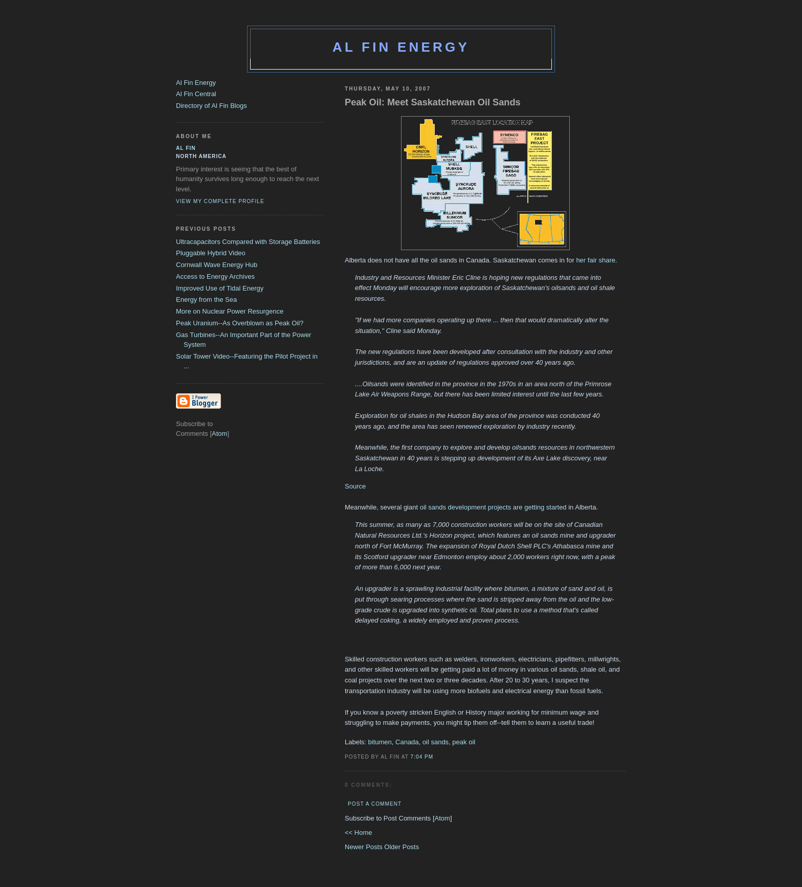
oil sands (435, 742)
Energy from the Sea (206, 299)
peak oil (463, 742)
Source (355, 486)
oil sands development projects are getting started (494, 507)
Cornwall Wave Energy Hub (216, 265)
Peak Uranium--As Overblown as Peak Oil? (239, 323)
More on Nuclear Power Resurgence (229, 311)
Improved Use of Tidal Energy (219, 288)
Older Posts (401, 847)
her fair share (595, 260)
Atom (442, 818)
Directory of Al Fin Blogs (211, 105)
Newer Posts (364, 847)
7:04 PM (422, 757)
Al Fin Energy (401, 47)
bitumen (380, 742)
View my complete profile (220, 201)
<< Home (358, 832)
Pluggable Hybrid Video (211, 253)
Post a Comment (375, 804)
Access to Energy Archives (215, 276)
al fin (186, 148)
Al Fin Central (196, 94)
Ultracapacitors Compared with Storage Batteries (248, 242)
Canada (407, 742)
